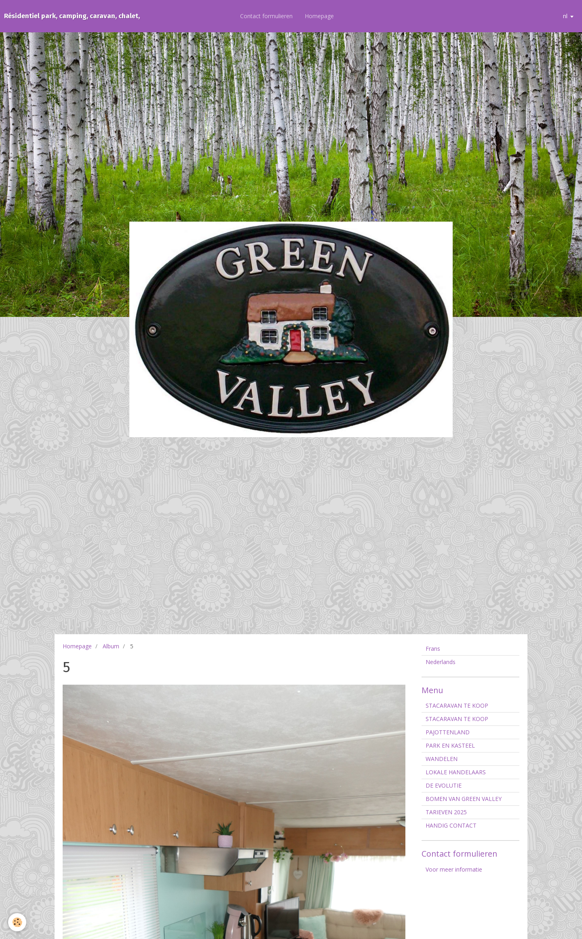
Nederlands (440, 662)
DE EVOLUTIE (444, 785)
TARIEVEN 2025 (446, 812)
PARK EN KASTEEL (450, 745)
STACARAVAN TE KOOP (457, 705)
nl (565, 16)
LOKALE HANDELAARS (456, 772)
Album (111, 646)
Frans (433, 648)
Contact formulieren (266, 16)
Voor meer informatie (454, 869)
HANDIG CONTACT (451, 825)
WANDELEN (442, 759)
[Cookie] (17, 922)
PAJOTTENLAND (448, 732)
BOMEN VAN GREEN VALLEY (464, 799)
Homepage (319, 16)
